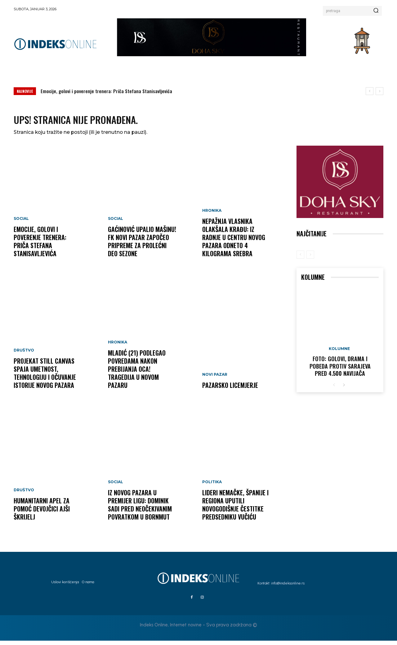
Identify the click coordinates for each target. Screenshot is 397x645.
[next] (379, 91)
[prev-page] (300, 259)
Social (21, 223)
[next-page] (344, 389)
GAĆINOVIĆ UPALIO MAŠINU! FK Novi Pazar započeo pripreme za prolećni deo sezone (142, 245)
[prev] (369, 91)
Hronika (117, 346)
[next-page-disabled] (310, 259)
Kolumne (339, 353)
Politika (212, 486)
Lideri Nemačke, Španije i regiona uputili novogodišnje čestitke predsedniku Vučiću (235, 509)
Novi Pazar (214, 379)
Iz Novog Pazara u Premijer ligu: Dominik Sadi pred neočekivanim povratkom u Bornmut (140, 509)
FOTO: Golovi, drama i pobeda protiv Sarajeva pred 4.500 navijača (340, 370)
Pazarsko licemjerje (230, 389)
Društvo (24, 355)
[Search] (376, 11)
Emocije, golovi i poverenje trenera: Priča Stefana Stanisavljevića (106, 91)
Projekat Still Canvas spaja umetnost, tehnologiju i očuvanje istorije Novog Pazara (45, 377)
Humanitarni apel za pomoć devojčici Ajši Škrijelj (42, 513)
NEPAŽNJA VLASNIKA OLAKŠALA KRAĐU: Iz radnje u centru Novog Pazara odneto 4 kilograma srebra (233, 241)
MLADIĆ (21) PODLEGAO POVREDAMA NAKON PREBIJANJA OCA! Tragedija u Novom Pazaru (137, 373)
